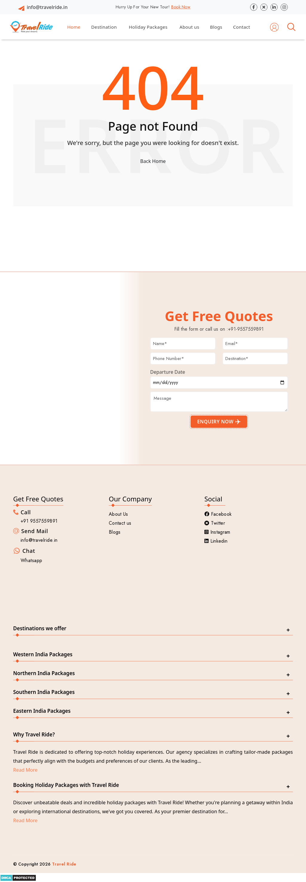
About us (189, 27)
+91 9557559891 (39, 521)
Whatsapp (31, 560)
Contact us (120, 523)
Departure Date (167, 372)
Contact (241, 27)
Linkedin (215, 541)
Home (73, 27)
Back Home (153, 161)
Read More (25, 770)
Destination (104, 27)
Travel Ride (64, 864)
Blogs (216, 27)
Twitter (214, 523)
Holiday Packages (148, 27)
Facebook (218, 514)
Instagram (217, 532)
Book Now (180, 7)
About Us (118, 514)
